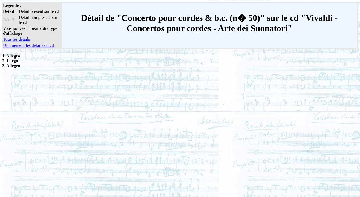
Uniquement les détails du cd (28, 45)
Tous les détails (16, 39)
